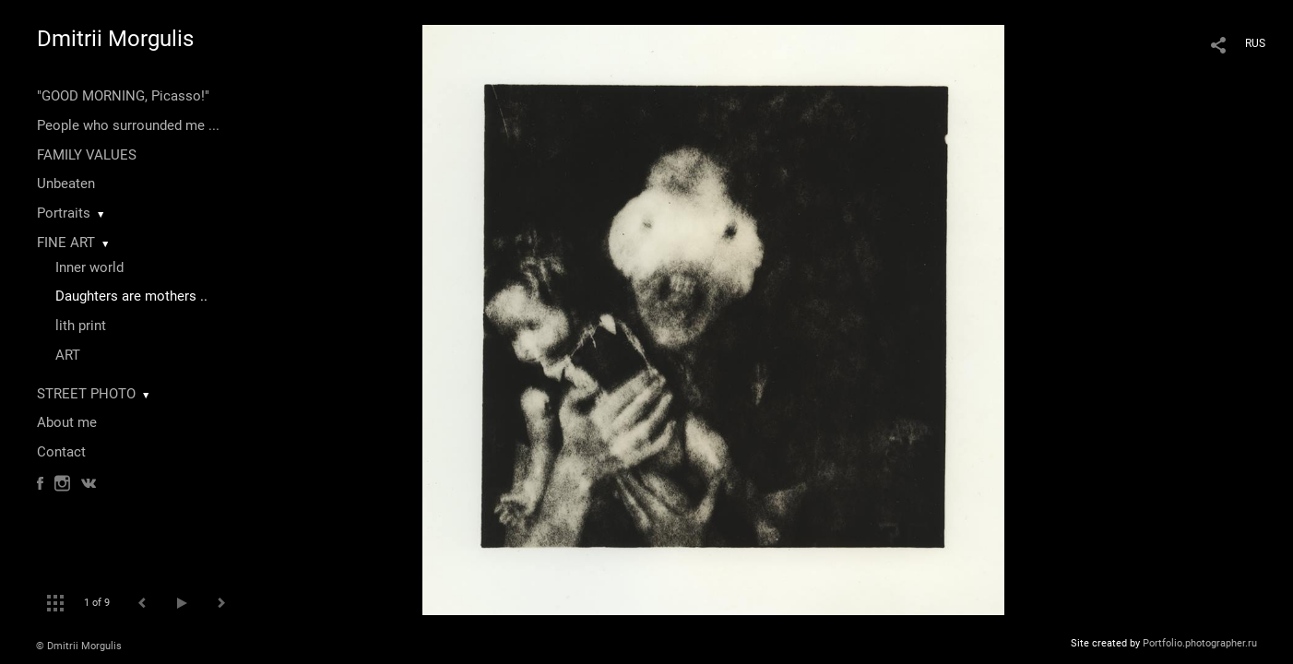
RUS (1255, 43)
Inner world (89, 267)
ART (67, 355)
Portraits (63, 213)
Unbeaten (66, 183)
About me (67, 422)
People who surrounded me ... (128, 125)
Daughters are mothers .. (131, 296)
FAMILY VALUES (86, 155)
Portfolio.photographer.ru (1200, 643)
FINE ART (66, 242)
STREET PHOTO (86, 393)
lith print (80, 325)
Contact (61, 452)
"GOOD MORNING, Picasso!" (123, 96)
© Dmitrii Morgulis (79, 646)
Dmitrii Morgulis (115, 39)
